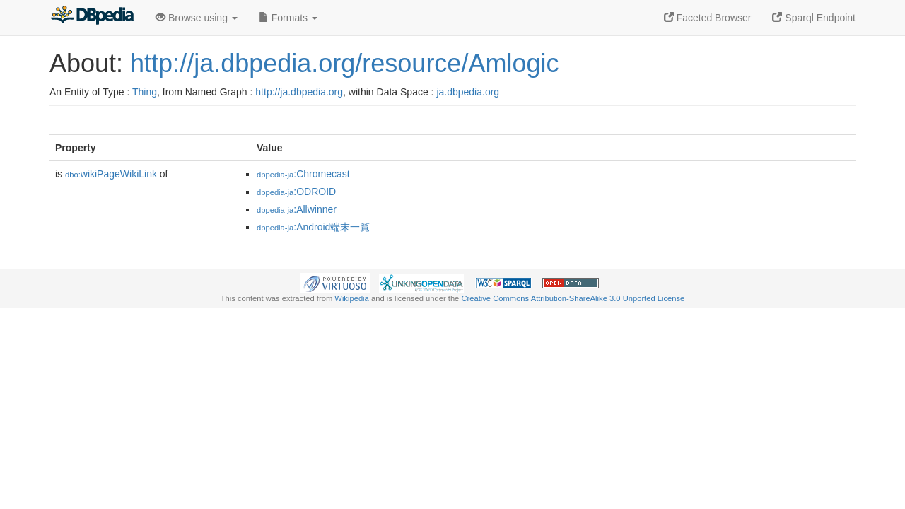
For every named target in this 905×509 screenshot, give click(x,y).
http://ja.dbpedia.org (299, 92)
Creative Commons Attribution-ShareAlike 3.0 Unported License (572, 298)
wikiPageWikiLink (111, 174)
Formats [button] (288, 17)
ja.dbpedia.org (467, 92)
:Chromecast (303, 174)
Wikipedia (351, 298)
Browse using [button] (197, 17)
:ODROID (296, 191)
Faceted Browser (708, 17)
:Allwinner (297, 209)
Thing (144, 92)
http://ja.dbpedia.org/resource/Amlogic (344, 63)
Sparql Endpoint (814, 17)
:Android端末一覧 (313, 227)
